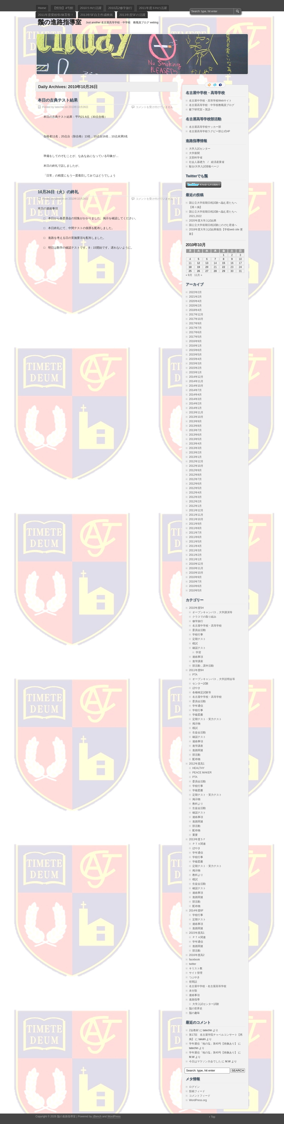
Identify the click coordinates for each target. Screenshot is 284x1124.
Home (42, 8)
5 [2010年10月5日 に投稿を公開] (198, 259)
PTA (194, 674)
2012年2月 (195, 501)
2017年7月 (195, 327)
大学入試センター (199, 148)
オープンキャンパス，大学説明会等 (213, 679)
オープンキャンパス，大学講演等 (212, 612)
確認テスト (199, 647)
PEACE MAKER (202, 772)
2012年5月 (195, 488)
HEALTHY (198, 768)
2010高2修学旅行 (120, 8)
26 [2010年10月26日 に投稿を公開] (198, 271)
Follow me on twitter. (215, 85)
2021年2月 (195, 296)
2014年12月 (196, 376)
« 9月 (189, 275)
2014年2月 (195, 403)
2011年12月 (196, 510)
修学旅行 (197, 621)
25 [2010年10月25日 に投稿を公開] (190, 271)
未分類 (193, 990)
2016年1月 (195, 345)
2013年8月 (195, 425)
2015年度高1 (196, 932)
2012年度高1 (196, 763)
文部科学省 (195, 157)
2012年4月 (195, 492)
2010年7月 (195, 581)
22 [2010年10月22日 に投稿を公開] (223, 267)
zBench (97, 1116)
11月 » (198, 275)
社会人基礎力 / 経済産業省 (206, 162)
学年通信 (197, 705)
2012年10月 (196, 465)
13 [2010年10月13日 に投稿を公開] (206, 263)
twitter (192, 964)
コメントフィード (199, 1095)
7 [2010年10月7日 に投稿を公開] (215, 259)
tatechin (59, 107)
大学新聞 (194, 153)
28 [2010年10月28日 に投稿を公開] (215, 271)
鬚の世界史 (195, 1008)
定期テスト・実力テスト (207, 719)
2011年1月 (195, 559)
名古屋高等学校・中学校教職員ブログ (211, 105)
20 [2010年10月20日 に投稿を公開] (206, 267)
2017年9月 (195, 323)
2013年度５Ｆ (197, 839)
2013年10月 (196, 416)
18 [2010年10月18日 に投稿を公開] (190, 267)
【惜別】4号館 (63, 8)
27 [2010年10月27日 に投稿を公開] (206, 271)
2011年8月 (195, 528)
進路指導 (194, 999)
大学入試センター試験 (205, 1004)
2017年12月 (196, 314)
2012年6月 (195, 483)
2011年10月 (196, 519)
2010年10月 (196, 572)
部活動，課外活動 (203, 665)
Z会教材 (194, 1030)
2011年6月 (195, 537)
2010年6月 (195, 586)
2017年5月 (195, 336)
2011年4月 (195, 546)
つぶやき (194, 977)
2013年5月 (195, 439)
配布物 (196, 759)
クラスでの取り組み (204, 616)
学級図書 (197, 714)
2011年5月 (195, 541)
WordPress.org (198, 1100)
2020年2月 (195, 305)
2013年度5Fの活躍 (132, 15)
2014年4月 (195, 394)
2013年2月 (195, 452)
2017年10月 (196, 319)
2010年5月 (195, 590)
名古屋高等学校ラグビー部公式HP (209, 131)
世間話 (193, 981)
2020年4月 (195, 301)
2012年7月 (195, 479)
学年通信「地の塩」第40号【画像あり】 (213, 1043)
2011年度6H (196, 670)
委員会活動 (199, 630)
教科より (197, 803)
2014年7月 (195, 390)
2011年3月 (195, 550)
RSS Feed (209, 85)
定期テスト (199, 639)
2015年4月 (195, 359)
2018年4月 (195, 310)
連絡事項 (197, 656)
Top (213, 1116)
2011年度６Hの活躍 (153, 8)
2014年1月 (195, 408)
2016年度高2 (196, 955)
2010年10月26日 (78, 107)
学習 (198, 652)
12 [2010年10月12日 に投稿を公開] (198, 263)
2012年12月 (196, 461)
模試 (195, 643)
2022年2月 (195, 292)
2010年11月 (196, 568)
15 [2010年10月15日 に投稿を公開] (223, 263)
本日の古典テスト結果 (58, 100)
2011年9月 (195, 523)
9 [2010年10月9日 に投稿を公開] (232, 259)
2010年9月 (195, 577)
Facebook (221, 85)
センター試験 (200, 683)
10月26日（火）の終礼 (58, 192)
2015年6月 (195, 350)
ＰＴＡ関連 (199, 843)
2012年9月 (195, 470)
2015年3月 (195, 363)
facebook (194, 959)
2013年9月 (195, 421)
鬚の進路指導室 (59, 22)
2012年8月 (195, 474)
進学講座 (197, 661)
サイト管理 (195, 972)
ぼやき (196, 688)
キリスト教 (195, 968)
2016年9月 (195, 341)
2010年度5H (196, 607)
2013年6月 (195, 434)
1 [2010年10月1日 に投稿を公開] (223, 255)
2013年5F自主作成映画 (96, 15)
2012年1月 (195, 505)
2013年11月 (196, 412)
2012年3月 (195, 497)
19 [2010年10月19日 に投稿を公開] (198, 267)
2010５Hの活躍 (90, 8)
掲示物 (196, 723)
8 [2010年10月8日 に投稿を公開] (223, 259)
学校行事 (197, 634)
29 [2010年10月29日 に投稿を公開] (223, 271)
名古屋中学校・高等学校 (207, 625)
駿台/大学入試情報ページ (204, 166)
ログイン (194, 1086)
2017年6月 (195, 332)
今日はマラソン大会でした (205, 1061)
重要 (195, 834)
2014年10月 (196, 385)
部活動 (196, 754)
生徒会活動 (199, 732)
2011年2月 (195, 554)
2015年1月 (195, 372)
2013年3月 (195, 448)
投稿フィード (197, 1091)
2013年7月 (195, 430)
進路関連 (197, 750)
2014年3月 (195, 399)
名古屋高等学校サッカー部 (205, 126)
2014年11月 (196, 381)
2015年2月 (195, 367)
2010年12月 (196, 563)
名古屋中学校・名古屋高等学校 (207, 986)
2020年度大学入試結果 (202, 220)
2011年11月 (196, 514)
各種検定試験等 (201, 692)
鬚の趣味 (194, 1012)
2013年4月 (195, 443)
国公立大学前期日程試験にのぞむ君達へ (213, 225)
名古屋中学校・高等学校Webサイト (210, 100)
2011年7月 (195, 532)
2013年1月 (195, 457)
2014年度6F (196, 910)
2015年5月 (195, 354)
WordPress (113, 1116)
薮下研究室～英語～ (201, 109)
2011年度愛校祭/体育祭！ (56, 15)
